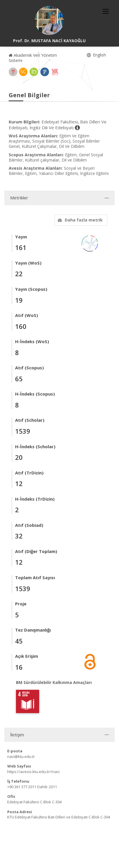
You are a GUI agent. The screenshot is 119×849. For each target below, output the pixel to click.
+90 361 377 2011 (21, 786)
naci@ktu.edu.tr (21, 756)
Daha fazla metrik (79, 220)
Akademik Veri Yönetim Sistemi (33, 57)
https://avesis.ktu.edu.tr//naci (33, 771)
